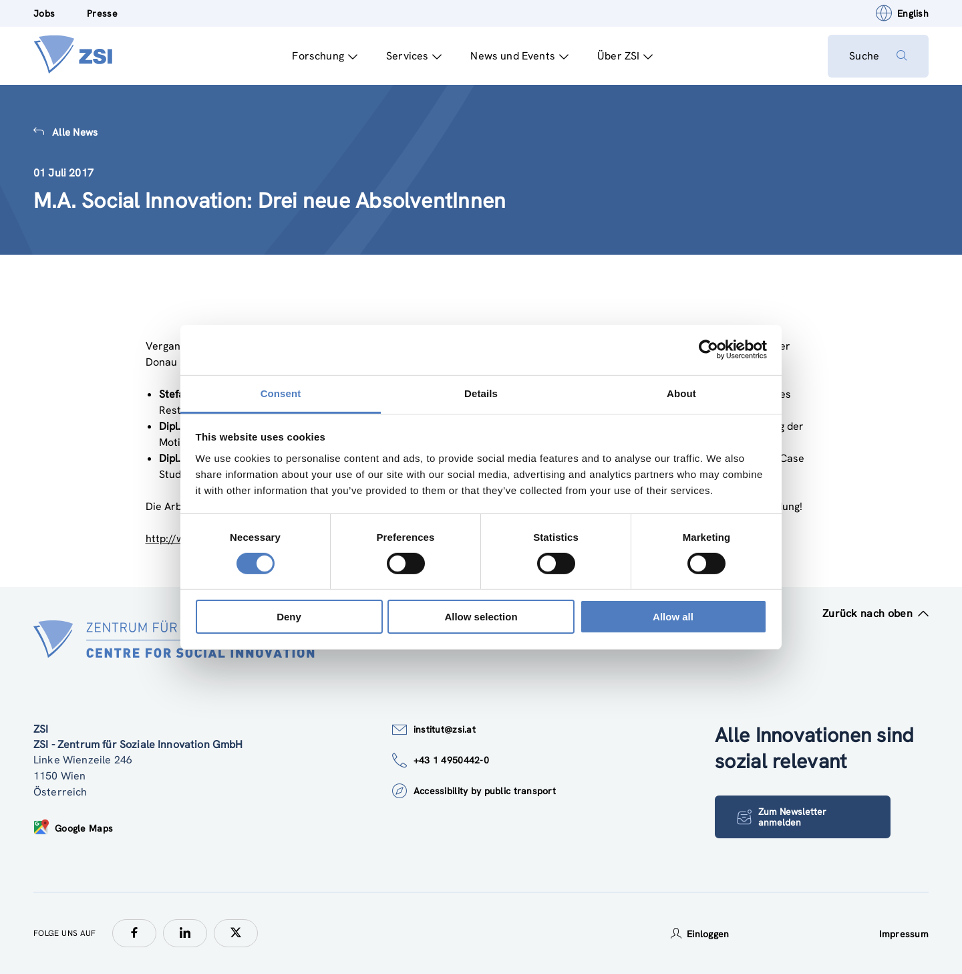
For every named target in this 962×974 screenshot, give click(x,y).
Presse (102, 13)
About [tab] (681, 392)
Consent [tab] (281, 392)
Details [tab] (481, 392)
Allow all (673, 616)
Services (414, 56)
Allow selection (480, 616)
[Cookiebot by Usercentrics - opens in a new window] (708, 350)
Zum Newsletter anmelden (781, 817)
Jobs (44, 13)
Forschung (324, 56)
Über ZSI (625, 56)
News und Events (519, 56)
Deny (289, 616)
